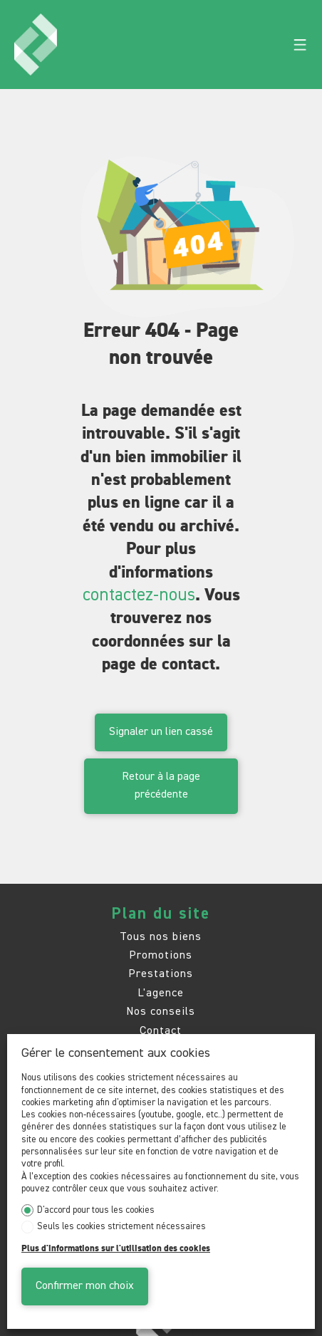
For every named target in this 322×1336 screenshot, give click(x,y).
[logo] (36, 45)
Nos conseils (160, 1012)
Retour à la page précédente (161, 785)
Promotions (160, 955)
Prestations (160, 974)
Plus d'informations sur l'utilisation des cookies (115, 1248)
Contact (161, 1031)
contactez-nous (139, 595)
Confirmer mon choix (85, 1286)
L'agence (160, 993)
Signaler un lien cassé (161, 732)
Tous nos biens (161, 937)
